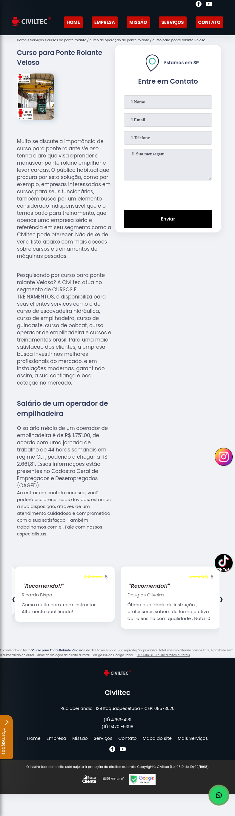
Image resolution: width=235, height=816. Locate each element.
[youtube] (209, 5)
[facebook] (199, 5)
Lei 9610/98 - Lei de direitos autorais (163, 655)
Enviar (168, 219)
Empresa (104, 22)
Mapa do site (157, 738)
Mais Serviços (193, 738)
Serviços (173, 22)
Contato (209, 22)
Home (73, 22)
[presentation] (168, 194)
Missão (138, 22)
